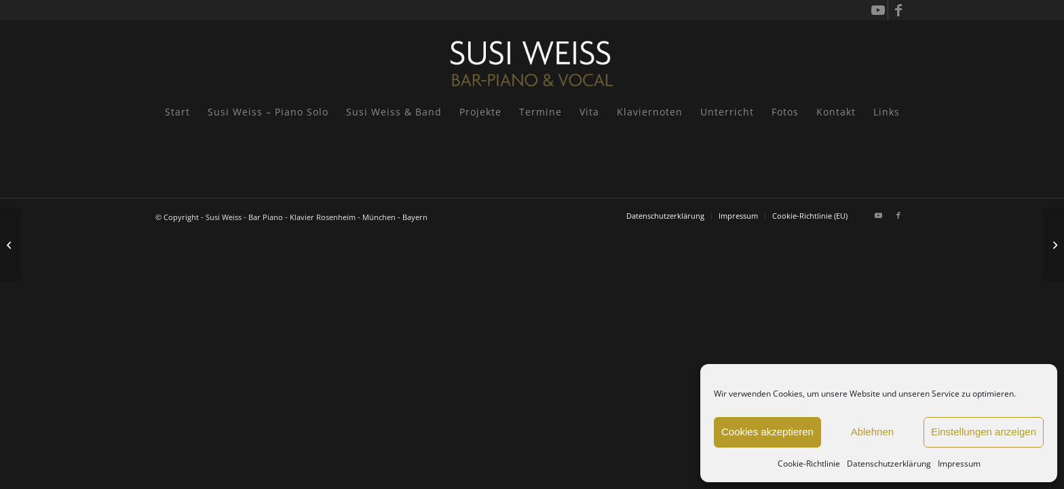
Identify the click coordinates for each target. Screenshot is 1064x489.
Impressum (959, 463)
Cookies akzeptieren (767, 431)
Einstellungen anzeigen (983, 431)
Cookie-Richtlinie (809, 463)
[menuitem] (177, 112)
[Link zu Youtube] (878, 10)
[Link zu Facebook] (898, 10)
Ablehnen (872, 431)
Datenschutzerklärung (889, 463)
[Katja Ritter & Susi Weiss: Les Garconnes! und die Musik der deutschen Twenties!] (10, 244)
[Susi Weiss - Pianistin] (532, 57)
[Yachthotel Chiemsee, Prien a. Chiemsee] (1053, 244)
